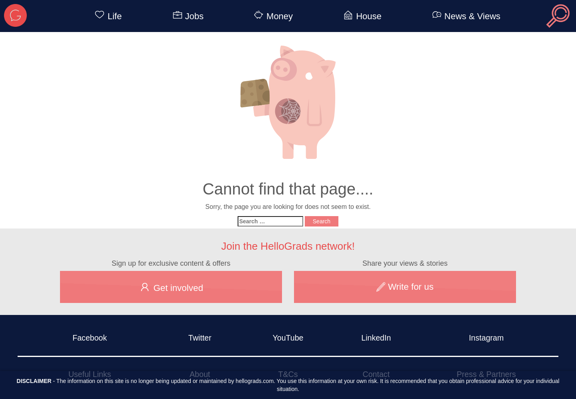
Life (107, 16)
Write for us (405, 287)
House (361, 16)
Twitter (200, 337)
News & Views (464, 16)
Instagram (486, 337)
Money (272, 16)
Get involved (171, 287)
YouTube (287, 337)
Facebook (89, 337)
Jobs (187, 16)
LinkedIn (376, 337)
